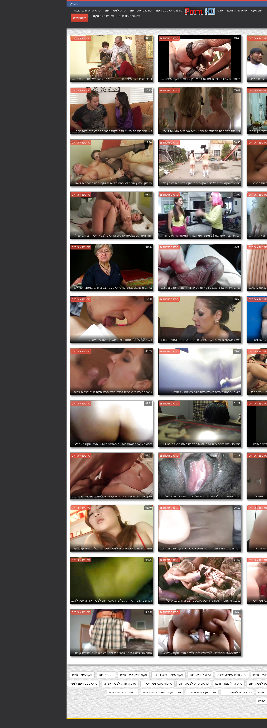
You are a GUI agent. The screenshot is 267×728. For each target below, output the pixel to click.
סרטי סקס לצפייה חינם (135, 692)
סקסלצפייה (221, 683)
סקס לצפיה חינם (133, 674)
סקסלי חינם (39, 674)
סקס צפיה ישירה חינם (67, 674)
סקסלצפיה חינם (16, 674)
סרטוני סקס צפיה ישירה (91, 683)
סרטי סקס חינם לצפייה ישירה (244, 692)
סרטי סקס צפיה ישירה (56, 692)
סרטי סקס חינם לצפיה (17, 683)
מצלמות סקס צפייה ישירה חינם (206, 674)
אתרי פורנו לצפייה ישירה (247, 674)
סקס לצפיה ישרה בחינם (102, 674)
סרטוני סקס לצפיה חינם (127, 683)
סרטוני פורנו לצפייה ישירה (53, 683)
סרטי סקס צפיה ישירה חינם (245, 701)
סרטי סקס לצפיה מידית (170, 692)
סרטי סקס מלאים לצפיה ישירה (96, 692)
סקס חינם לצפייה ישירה (165, 674)
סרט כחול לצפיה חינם (162, 683)
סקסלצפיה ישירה (251, 683)
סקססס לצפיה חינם (194, 683)
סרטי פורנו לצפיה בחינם (207, 701)
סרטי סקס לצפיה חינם (205, 692)
